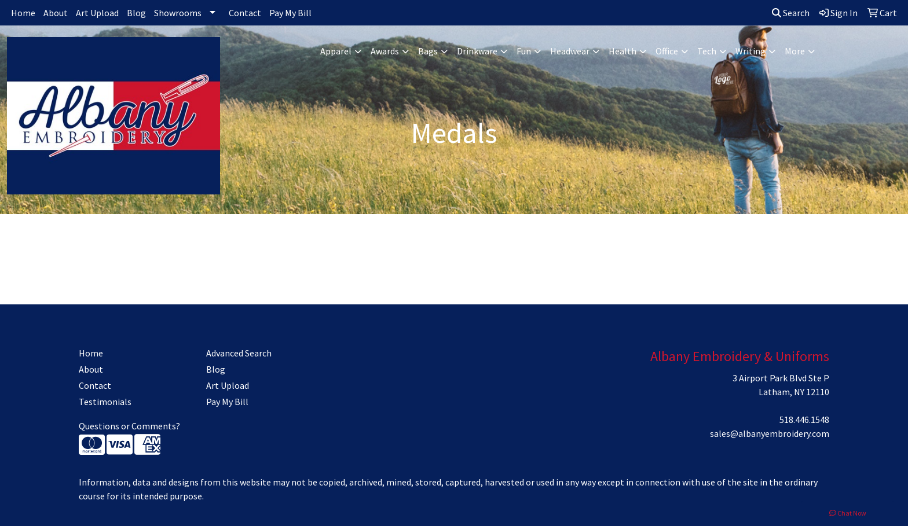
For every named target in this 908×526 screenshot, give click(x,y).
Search (791, 13)
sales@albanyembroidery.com (769, 433)
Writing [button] (750, 51)
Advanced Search (239, 353)
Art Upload (97, 13)
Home (23, 13)
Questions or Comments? (129, 426)
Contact (245, 13)
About (55, 13)
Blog (136, 13)
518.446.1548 (804, 419)
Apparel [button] (336, 51)
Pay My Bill (290, 13)
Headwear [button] (570, 51)
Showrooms (178, 13)
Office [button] (667, 51)
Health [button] (622, 51)
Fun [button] (524, 51)
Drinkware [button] (477, 51)
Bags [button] (428, 51)
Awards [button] (385, 51)
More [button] (795, 51)
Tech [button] (706, 51)
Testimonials (105, 401)
